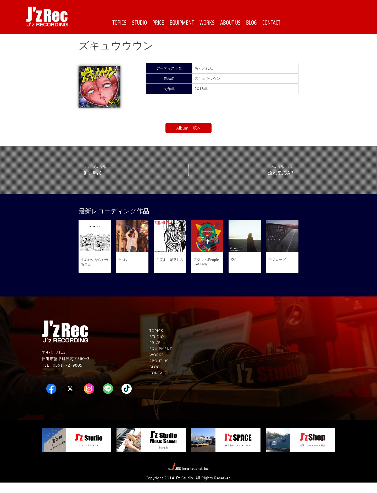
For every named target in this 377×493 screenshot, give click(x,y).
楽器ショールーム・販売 (312, 455)
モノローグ (277, 270)
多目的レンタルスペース (238, 455)
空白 (234, 270)
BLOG (251, 22)
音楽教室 (163, 457)
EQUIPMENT (182, 22)
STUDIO (139, 22)
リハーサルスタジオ (89, 455)
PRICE (158, 22)
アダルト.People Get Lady (206, 272)
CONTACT (271, 22)
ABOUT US (230, 22)
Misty (122, 270)
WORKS (207, 22)
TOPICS (119, 22)
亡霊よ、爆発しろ (169, 270)
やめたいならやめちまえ (94, 272)
